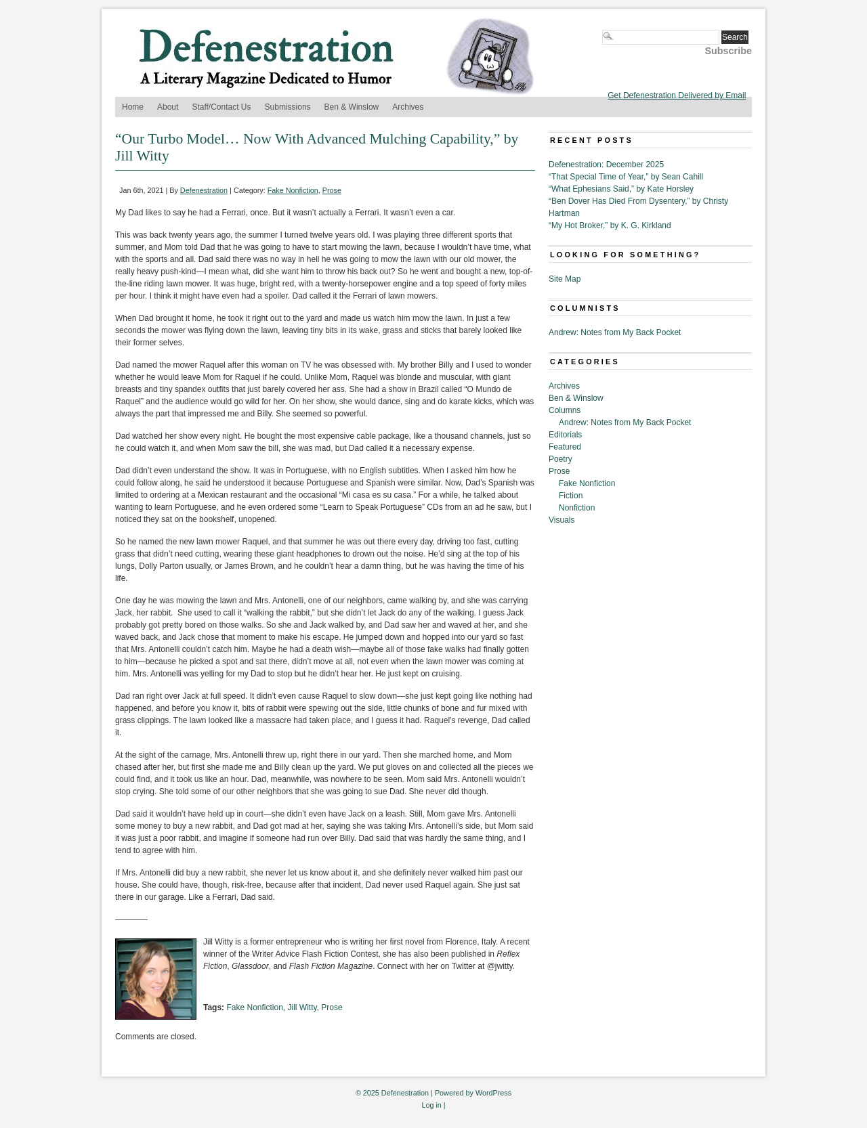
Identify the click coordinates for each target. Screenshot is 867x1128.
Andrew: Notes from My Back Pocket (615, 332)
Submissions (288, 107)
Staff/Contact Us (221, 107)
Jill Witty (302, 1007)
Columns (564, 410)
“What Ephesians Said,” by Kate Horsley (621, 189)
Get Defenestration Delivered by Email (677, 95)
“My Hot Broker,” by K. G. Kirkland (610, 225)
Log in (431, 1105)
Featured (565, 447)
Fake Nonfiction (293, 190)
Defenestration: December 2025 (606, 164)
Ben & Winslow (351, 107)
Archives (407, 107)
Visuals (561, 520)
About (167, 107)
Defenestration (204, 190)
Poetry (560, 459)
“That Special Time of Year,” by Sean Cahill (626, 176)
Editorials (565, 434)
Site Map (564, 279)
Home (133, 107)
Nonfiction (577, 508)
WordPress (493, 1093)
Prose (331, 190)
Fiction (571, 495)
